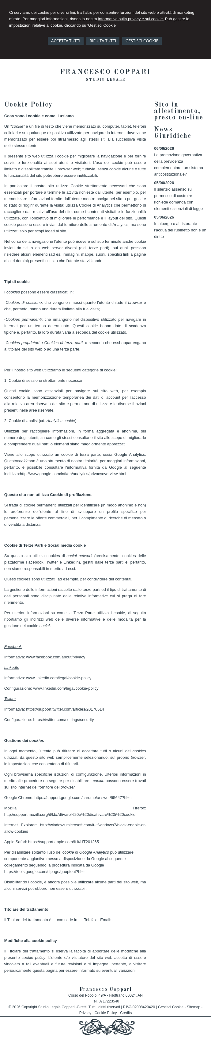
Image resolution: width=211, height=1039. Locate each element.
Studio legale (105, 80)
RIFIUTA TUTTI (103, 40)
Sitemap (193, 1007)
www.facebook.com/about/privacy (55, 657)
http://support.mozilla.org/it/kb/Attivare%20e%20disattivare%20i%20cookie (70, 814)
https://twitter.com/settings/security (63, 719)
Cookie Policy (106, 1013)
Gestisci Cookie (170, 1007)
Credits (126, 1013)
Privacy (85, 1013)
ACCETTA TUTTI (65, 40)
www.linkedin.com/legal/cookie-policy (58, 678)
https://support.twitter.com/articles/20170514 (65, 709)
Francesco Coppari (105, 72)
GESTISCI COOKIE (142, 40)
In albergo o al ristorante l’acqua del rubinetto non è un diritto (180, 230)
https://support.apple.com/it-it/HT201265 (63, 841)
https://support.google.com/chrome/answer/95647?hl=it (83, 797)
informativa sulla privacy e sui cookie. (131, 19)
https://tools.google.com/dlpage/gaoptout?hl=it (45, 871)
